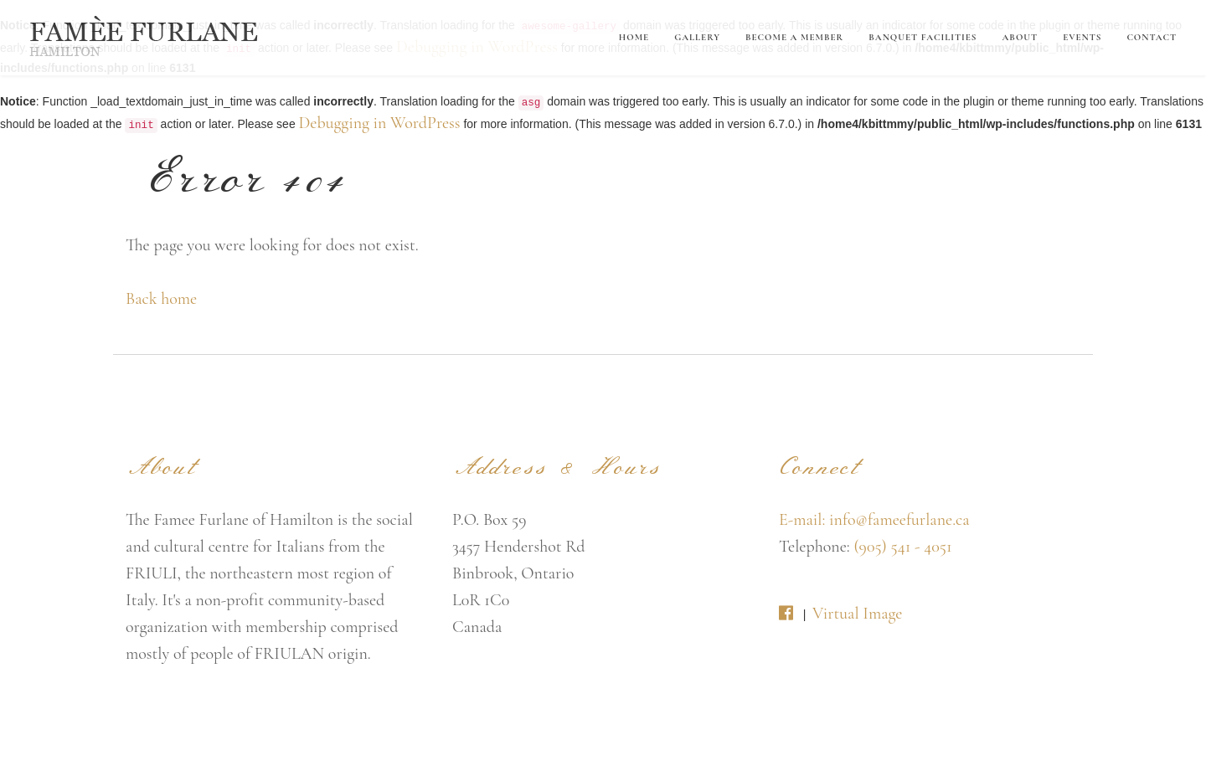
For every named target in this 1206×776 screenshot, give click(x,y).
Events (1082, 37)
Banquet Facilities (922, 37)
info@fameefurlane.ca (899, 520)
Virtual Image (857, 614)
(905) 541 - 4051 (902, 547)
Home (634, 37)
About (1020, 37)
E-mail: (804, 520)
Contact (1151, 37)
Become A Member (794, 37)
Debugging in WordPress (380, 123)
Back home (161, 299)
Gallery (697, 37)
